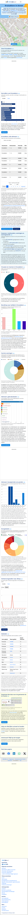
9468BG (6, 54)
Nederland (12, 673)
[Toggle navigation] (20, 2)
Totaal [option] (6, 587)
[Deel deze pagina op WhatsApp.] (19, 753)
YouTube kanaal (5, 910)
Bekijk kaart (14, 44)
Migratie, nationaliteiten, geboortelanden (11, 882)
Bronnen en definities (6, 890)
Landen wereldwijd (6, 874)
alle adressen (14, 124)
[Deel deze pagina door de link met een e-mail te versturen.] (3, 753)
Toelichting (4, 132)
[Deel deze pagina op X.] (24, 753)
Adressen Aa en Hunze (7, 229)
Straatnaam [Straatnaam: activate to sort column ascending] (4, 145)
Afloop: (2, 587)
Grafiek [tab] (3, 98)
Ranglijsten (4, 894)
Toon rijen (14, 184)
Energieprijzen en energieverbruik (9, 880)
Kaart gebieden (5, 898)
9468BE (3, 54)
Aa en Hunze (19, 57)
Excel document (13, 712)
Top (20, 760)
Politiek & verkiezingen (7, 884)
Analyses (4, 888)
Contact (3, 907)
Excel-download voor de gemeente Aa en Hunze (14, 205)
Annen (5, 57)
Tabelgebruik (16, 229)
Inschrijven (4, 743)
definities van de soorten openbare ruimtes (10, 226)
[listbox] (7, 587)
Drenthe (12, 667)
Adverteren (4, 906)
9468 (11, 651)
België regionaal (14, 874)
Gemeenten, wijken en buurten (8, 869)
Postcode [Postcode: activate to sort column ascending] (20, 145)
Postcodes (4, 871)
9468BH (10, 54)
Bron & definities (5, 445)
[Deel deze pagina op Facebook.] (8, 753)
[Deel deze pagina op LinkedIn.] (14, 753)
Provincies (4, 872)
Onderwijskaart (5, 901)
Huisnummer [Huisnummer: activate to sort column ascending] (13, 145)
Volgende (23, 186)
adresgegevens (13, 10)
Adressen (4, 868)
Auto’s (3, 877)
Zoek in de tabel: (14, 140)
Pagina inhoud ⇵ (14, 16)
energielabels (5, 11)
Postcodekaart (5, 902)
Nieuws (3, 893)
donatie (3, 731)
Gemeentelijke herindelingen (8, 891)
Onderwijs (4, 883)
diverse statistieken (19, 11)
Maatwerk (4, 909)
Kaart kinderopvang (6, 899)
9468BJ (15, 54)
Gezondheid (4, 879)
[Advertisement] (14, 76)
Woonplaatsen (10, 871)
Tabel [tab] (8, 98)
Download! (4, 722)
